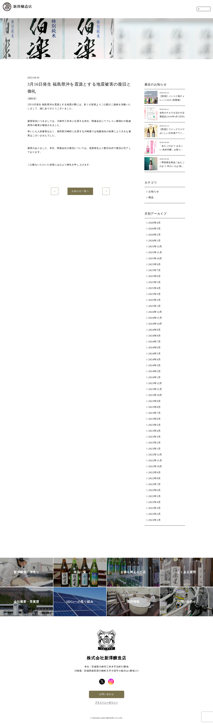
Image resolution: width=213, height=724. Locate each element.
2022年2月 (154, 514)
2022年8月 (154, 478)
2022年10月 (155, 466)
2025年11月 (155, 252)
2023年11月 (155, 389)
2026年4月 (154, 222)
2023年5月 (154, 425)
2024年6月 (154, 347)
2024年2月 (154, 371)
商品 (151, 197)
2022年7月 (154, 484)
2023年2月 (154, 442)
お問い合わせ (106, 694)
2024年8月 (154, 335)
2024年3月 (154, 365)
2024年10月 (155, 323)
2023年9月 (154, 401)
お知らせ (153, 191)
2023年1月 (154, 448)
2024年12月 (155, 312)
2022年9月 (154, 472)
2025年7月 (154, 270)
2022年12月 (155, 454)
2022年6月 (154, 490)
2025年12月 (155, 246)
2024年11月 (155, 317)
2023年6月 (154, 419)
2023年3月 (154, 436)
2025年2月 (154, 300)
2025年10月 (155, 258)
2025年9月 (154, 264)
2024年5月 (154, 353)
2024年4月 (154, 359)
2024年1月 (154, 377)
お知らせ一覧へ (80, 191)
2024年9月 (154, 329)
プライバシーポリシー (106, 702)
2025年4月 (154, 288)
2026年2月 (154, 234)
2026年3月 (154, 228)
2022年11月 (155, 460)
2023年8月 (154, 407)
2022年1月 (154, 520)
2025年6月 (154, 276)
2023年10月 (155, 395)
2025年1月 (154, 306)
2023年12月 (155, 383)
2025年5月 (154, 282)
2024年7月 (154, 341)
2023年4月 (154, 430)
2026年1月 (154, 240)
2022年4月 (154, 502)
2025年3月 (154, 294)
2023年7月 (154, 413)
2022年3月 (154, 508)
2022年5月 (154, 496)
